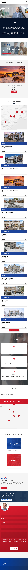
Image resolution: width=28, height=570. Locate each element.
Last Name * (3, 518)
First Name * (3, 514)
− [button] (1, 107)
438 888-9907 (5, 563)
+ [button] (1, 105)
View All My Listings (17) (14, 330)
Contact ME (14, 548)
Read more (14, 91)
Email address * (3, 522)
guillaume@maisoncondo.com (7, 564)
